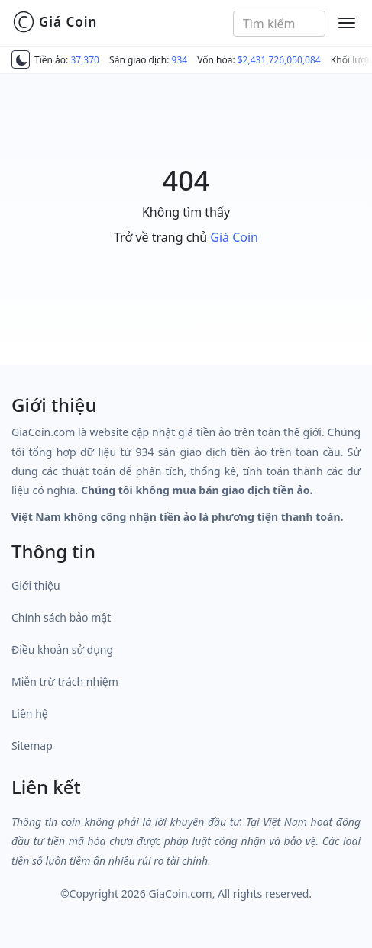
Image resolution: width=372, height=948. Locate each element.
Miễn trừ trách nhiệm (64, 681)
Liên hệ (29, 713)
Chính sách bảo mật (61, 617)
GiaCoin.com (180, 893)
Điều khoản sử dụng (62, 649)
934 (180, 59)
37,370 (84, 59)
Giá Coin (54, 22)
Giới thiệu (35, 585)
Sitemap (32, 745)
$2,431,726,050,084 (279, 59)
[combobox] (279, 24)
